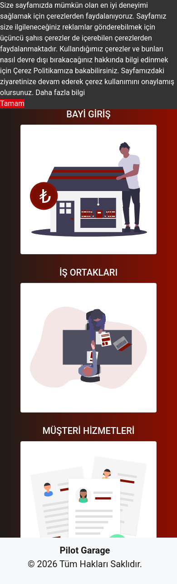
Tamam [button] (12, 103)
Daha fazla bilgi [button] (60, 92)
